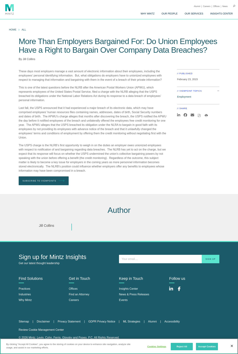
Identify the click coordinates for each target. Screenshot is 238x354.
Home (12, 29)
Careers (207, 6)
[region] (119, 346)
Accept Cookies (207, 346)
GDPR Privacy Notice (101, 321)
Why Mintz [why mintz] (25, 299)
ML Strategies (131, 321)
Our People (170, 13)
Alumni (197, 6)
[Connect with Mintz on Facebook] (181, 291)
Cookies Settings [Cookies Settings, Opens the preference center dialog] (156, 346)
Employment (184, 96)
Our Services (194, 13)
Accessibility (172, 321)
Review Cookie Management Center (41, 329)
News (225, 6)
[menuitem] (148, 13)
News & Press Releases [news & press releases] (134, 294)
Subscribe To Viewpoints (44, 180)
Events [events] (123, 299)
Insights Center (221, 13)
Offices (216, 6)
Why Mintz (148, 13)
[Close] (232, 346)
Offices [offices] (73, 288)
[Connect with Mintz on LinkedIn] (172, 291)
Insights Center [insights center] (128, 288)
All (24, 29)
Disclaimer (43, 321)
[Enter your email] (169, 259)
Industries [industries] (25, 294)
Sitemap (24, 321)
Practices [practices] (24, 288)
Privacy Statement (69, 321)
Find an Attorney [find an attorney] (79, 294)
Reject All (182, 346)
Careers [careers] (74, 299)
